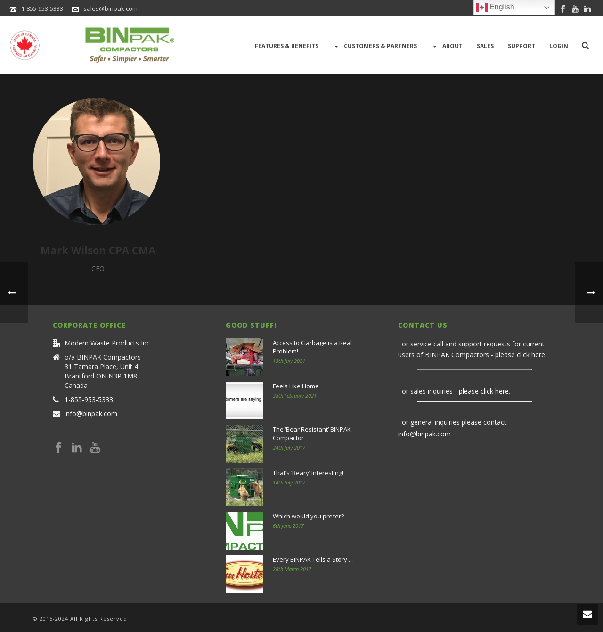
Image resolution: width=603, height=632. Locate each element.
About (447, 46)
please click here (520, 354)
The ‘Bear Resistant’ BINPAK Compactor (312, 433)
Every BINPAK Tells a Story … (313, 559)
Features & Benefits (286, 46)
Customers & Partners (375, 46)
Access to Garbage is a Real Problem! (312, 346)
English (495, 7)
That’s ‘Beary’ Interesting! (308, 472)
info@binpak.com (91, 414)
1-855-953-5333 (42, 8)
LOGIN (558, 46)
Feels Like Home (296, 386)
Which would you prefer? (308, 516)
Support (521, 46)
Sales (485, 46)
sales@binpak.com (110, 8)
